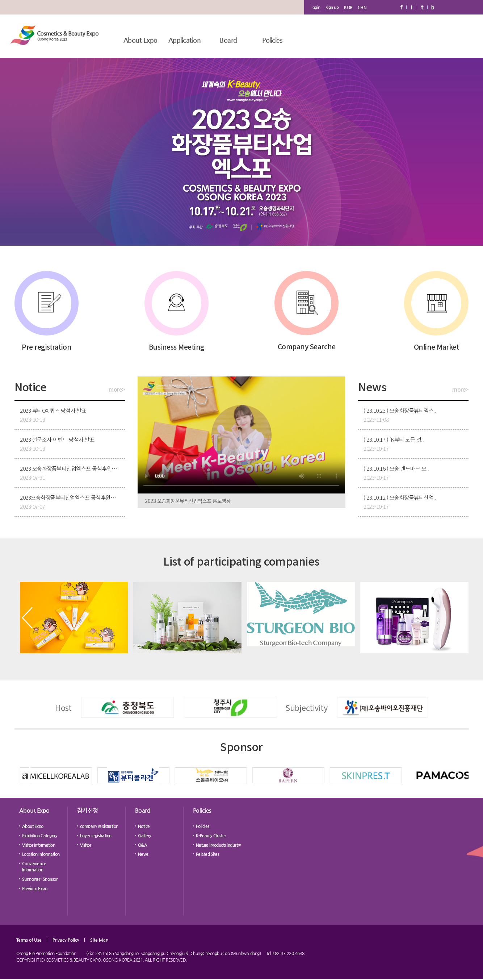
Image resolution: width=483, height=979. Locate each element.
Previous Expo (34, 888)
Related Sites (207, 854)
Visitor (85, 844)
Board (228, 40)
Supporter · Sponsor (40, 879)
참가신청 (87, 810)
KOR (348, 7)
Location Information (41, 854)
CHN (362, 7)
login (315, 7)
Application (184, 40)
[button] (27, 618)
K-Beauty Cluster (211, 835)
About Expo (140, 40)
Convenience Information (34, 866)
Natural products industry (218, 844)
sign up (332, 7)
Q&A (142, 844)
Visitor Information (38, 844)
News (143, 854)
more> (117, 389)
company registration (99, 826)
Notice (144, 826)
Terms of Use (29, 939)
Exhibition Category (40, 835)
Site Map (99, 939)
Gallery (144, 835)
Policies (272, 40)
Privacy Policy (65, 939)
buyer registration (96, 835)
